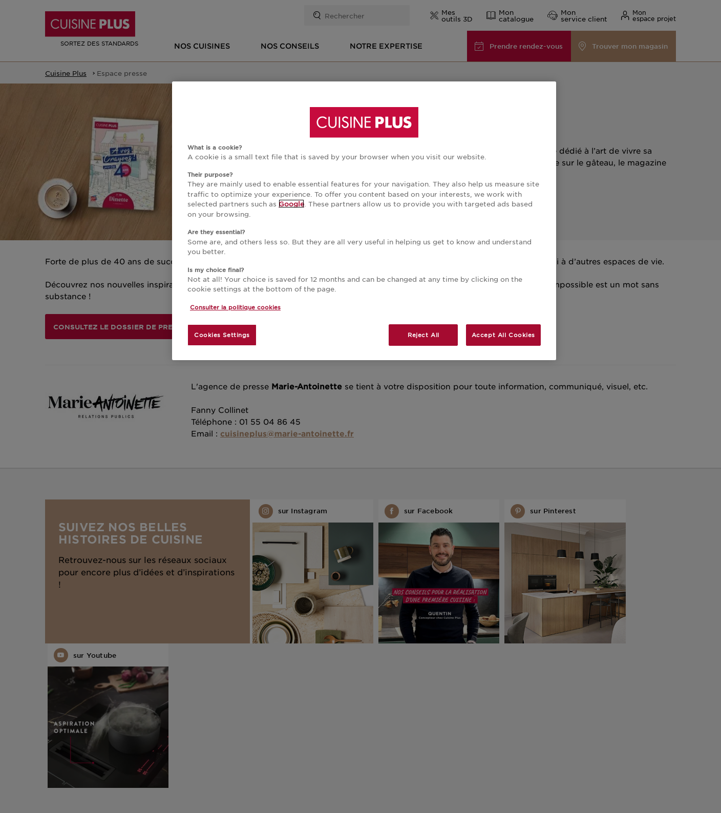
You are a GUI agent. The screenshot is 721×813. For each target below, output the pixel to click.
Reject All (423, 334)
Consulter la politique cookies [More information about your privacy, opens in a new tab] (235, 306)
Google (291, 203)
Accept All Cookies (503, 334)
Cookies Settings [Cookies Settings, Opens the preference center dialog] (222, 334)
